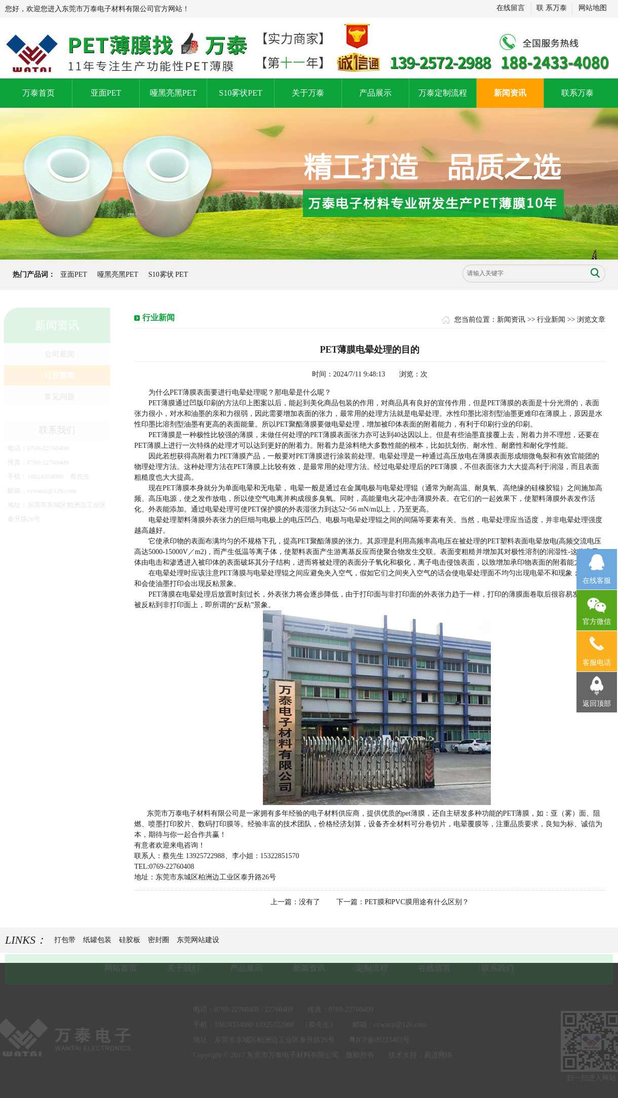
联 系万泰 (551, 8)
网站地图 (592, 8)
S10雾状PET (240, 93)
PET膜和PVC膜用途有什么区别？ (417, 902)
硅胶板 (129, 940)
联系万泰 (577, 93)
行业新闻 (59, 375)
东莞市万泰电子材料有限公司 (193, 813)
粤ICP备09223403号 (379, 1039)
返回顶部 (597, 703)
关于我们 (183, 967)
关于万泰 (308, 93)
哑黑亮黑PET (173, 93)
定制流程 (372, 967)
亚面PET (106, 93)
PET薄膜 (161, 403)
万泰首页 (38, 93)
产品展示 (375, 93)
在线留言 (510, 8)
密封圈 (158, 940)
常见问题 (59, 397)
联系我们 (497, 967)
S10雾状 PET (167, 274)
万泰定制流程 (442, 93)
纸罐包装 (97, 940)
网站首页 (120, 967)
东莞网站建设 (198, 940)
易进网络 (438, 1054)
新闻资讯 (510, 93)
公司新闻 (59, 354)
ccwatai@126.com (50, 490)
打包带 (64, 940)
